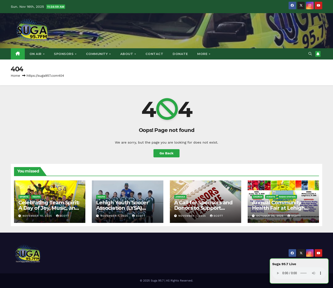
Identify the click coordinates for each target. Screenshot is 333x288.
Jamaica (180, 197)
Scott (62, 215)
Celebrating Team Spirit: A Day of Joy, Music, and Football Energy (48, 207)
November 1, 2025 (192, 215)
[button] (310, 54)
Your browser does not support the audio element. (299, 273)
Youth (36, 197)
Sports (24, 197)
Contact (154, 54)
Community (97, 54)
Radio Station (287, 197)
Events (270, 197)
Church (257, 197)
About (127, 54)
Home (15, 76)
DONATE (180, 54)
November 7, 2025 (114, 215)
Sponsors (64, 54)
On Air (36, 54)
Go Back (166, 153)
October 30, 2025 (270, 215)
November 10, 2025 (38, 215)
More (202, 54)
